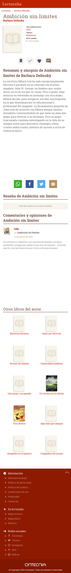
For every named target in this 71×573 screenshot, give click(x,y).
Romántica (31, 35)
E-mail (53, 184)
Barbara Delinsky (22, 10)
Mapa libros (14, 518)
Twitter (16, 540)
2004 (28, 29)
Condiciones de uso (18, 491)
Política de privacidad (19, 482)
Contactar (13, 501)
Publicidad (13, 496)
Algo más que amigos (52, 423)
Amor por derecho (51, 333)
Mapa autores (15, 513)
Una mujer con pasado (19, 393)
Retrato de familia (19, 363)
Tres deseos (19, 423)
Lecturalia (6, 10)
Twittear (41, 184)
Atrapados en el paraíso (19, 453)
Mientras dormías (19, 333)
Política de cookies (18, 487)
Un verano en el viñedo (51, 393)
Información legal (17, 478)
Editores (12, 523)
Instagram (17, 545)
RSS (14, 549)
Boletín (15, 554)
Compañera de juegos (51, 453)
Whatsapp (18, 184)
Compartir (30, 184)
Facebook (17, 535)
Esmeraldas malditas (52, 363)
